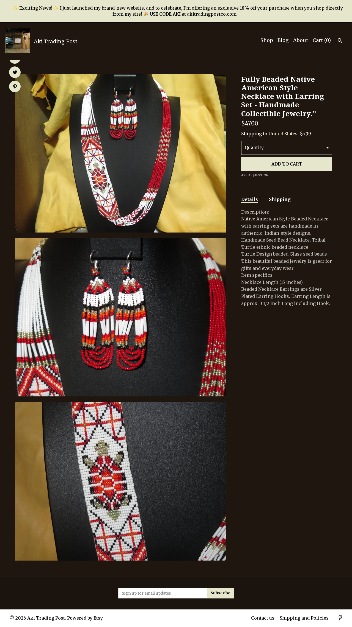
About (300, 40)
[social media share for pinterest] (15, 87)
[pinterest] (340, 618)
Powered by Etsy (85, 618)
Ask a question (254, 175)
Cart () (322, 40)
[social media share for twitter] (15, 72)
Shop (266, 40)
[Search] (340, 41)
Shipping (280, 199)
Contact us (262, 618)
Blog (283, 40)
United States (283, 133)
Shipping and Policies (304, 618)
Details (249, 199)
